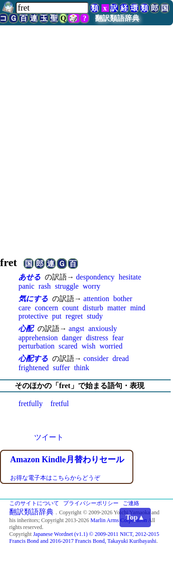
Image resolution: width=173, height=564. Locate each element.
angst (76, 328)
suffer (61, 368)
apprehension (38, 338)
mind (137, 308)
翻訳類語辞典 (117, 18)
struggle (67, 286)
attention (96, 298)
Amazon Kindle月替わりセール (67, 459)
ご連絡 (131, 503)
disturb (93, 308)
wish (88, 346)
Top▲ (135, 517)
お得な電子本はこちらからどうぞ (55, 477)
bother (122, 298)
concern (46, 308)
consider (96, 358)
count (70, 308)
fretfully (30, 403)
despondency (95, 277)
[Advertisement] (86, 152)
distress (97, 338)
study (95, 316)
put (56, 316)
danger (72, 338)
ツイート (49, 437)
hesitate (130, 277)
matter (116, 308)
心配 (25, 328)
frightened (33, 368)
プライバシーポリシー (91, 503)
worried (111, 346)
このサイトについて (34, 503)
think (81, 368)
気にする (33, 298)
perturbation (36, 346)
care (24, 308)
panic (26, 286)
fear (118, 338)
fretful (59, 403)
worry (91, 286)
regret (74, 316)
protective (33, 316)
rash (44, 286)
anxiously (102, 328)
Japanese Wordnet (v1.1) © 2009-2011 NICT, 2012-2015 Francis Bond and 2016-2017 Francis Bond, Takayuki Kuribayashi (84, 537)
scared (68, 346)
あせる (29, 277)
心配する (33, 358)
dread (121, 358)
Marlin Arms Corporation (118, 520)
